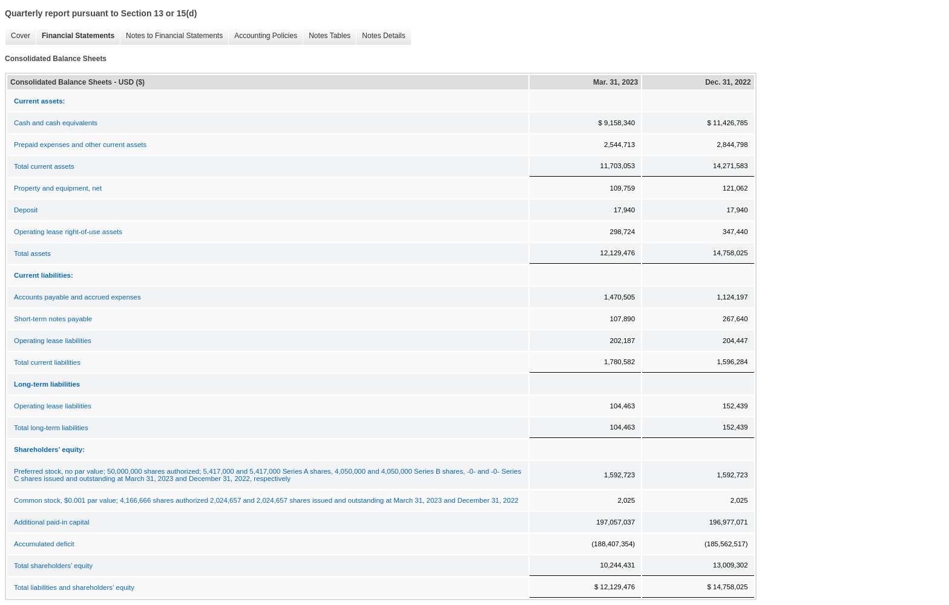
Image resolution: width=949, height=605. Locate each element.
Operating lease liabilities (52, 340)
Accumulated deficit (44, 544)
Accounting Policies (262, 36)
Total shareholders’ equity (53, 565)
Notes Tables (326, 36)
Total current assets (44, 166)
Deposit (26, 210)
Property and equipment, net (58, 188)
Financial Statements (75, 36)
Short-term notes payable (53, 318)
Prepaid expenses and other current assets (80, 144)
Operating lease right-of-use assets (68, 231)
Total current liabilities (47, 362)
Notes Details (380, 36)
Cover (17, 36)
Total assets (32, 253)
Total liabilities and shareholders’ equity (74, 587)
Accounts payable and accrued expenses (77, 297)
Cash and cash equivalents (55, 122)
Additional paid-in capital (52, 522)
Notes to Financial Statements (171, 36)
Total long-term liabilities (51, 427)
